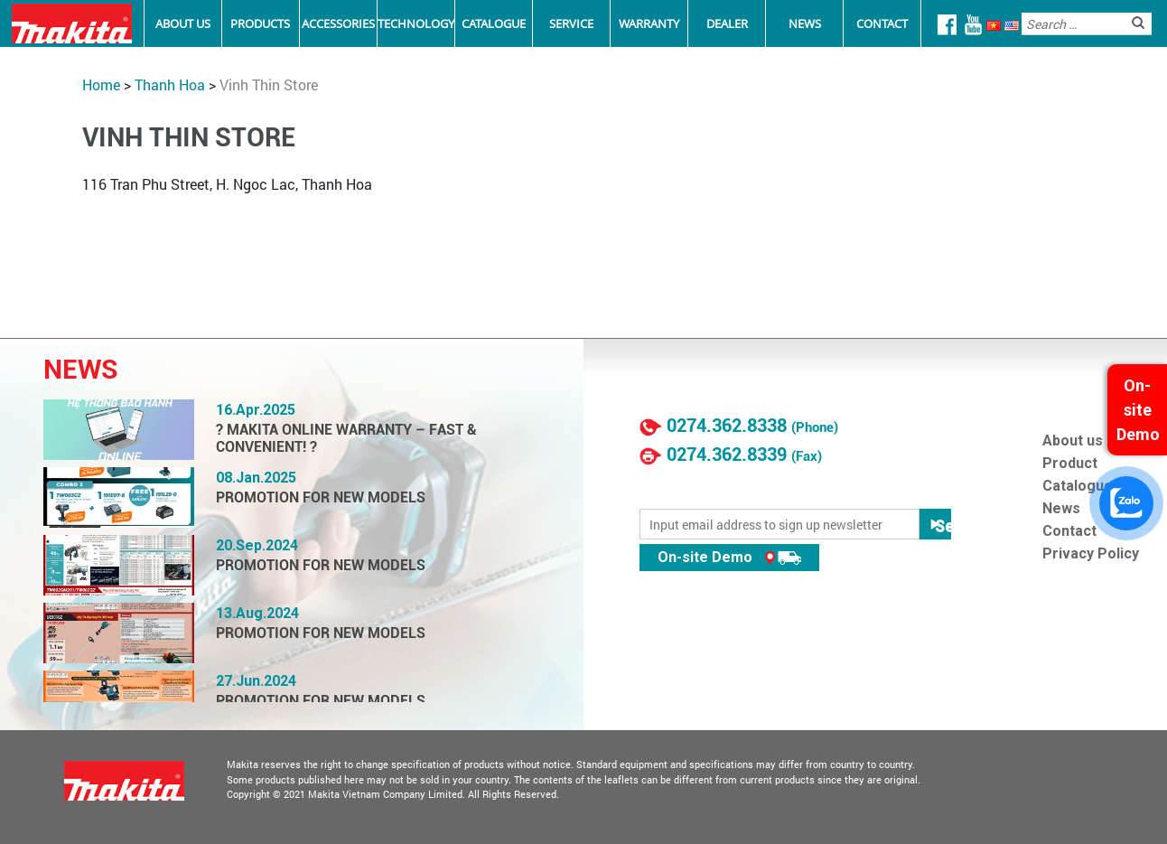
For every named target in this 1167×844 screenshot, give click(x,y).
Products (260, 23)
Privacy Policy (1090, 553)
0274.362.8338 (727, 425)
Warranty (649, 23)
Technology (416, 23)
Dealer (727, 23)
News (805, 23)
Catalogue (494, 23)
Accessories (338, 23)
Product (1069, 463)
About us (1072, 440)
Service (571, 23)
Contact (882, 23)
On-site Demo (729, 557)
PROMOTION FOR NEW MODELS (320, 497)
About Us (182, 23)
